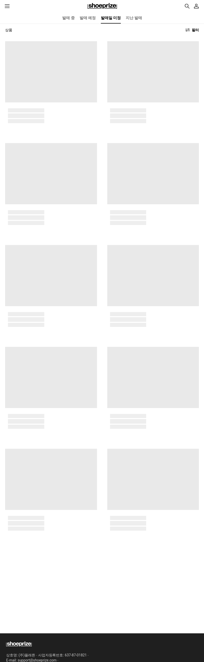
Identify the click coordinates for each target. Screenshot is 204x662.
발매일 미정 (111, 18)
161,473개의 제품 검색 (187, 6)
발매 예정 (88, 18)
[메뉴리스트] (7, 6)
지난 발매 (134, 18)
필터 (195, 30)
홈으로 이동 (102, 6)
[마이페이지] (196, 6)
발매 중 (68, 18)
